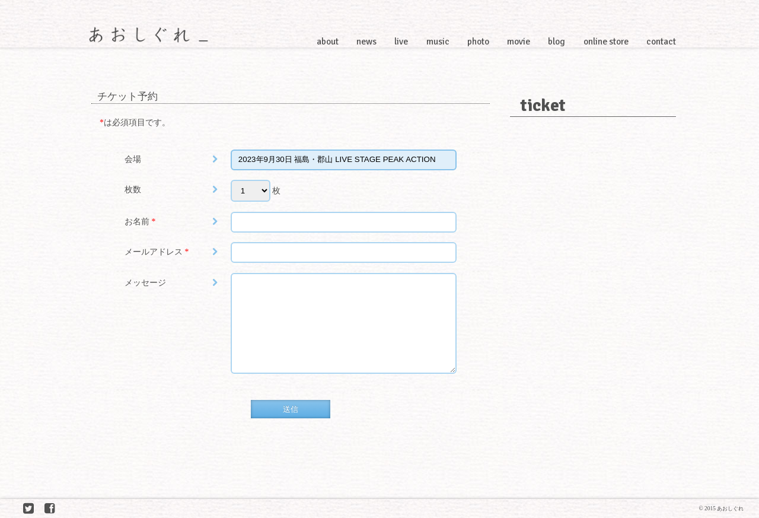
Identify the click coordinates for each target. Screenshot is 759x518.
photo (478, 41)
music (437, 41)
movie (518, 41)
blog (556, 41)
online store (606, 41)
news (366, 41)
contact (661, 41)
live (401, 41)
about (328, 41)
